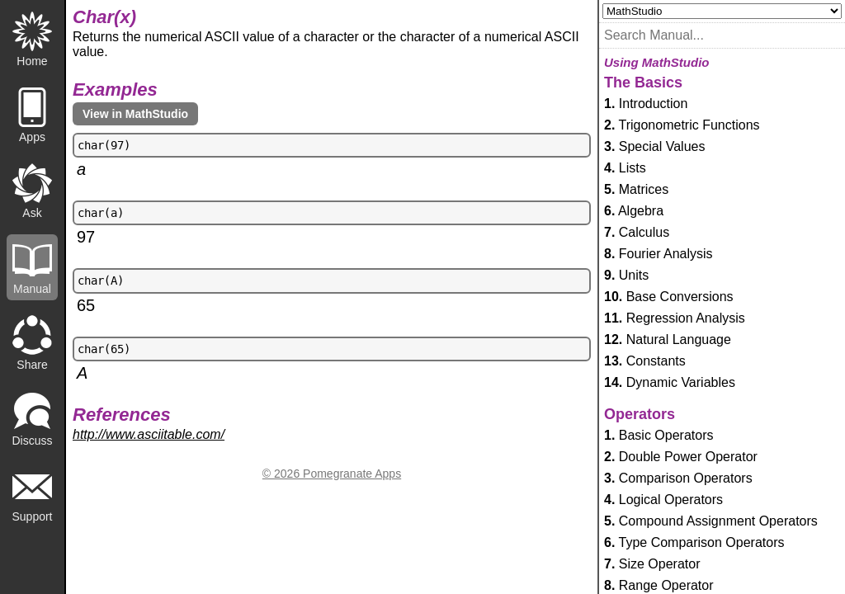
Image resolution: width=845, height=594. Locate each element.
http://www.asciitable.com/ (148, 434)
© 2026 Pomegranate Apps (331, 473)
